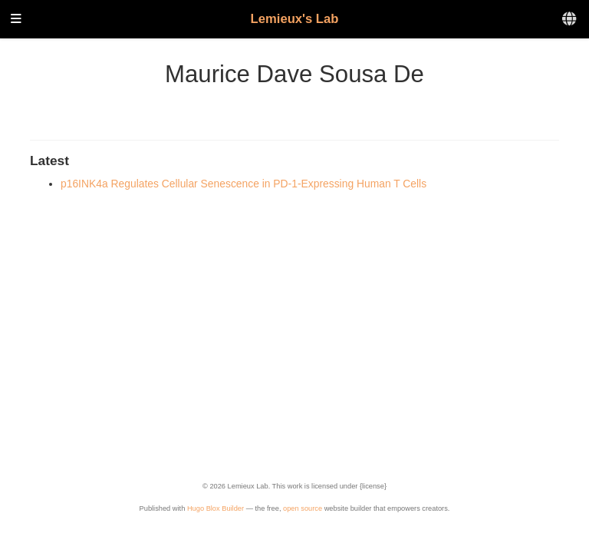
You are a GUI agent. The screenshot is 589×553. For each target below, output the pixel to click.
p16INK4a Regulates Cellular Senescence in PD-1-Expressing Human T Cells (243, 183)
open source (302, 508)
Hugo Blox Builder (215, 508)
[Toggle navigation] (16, 19)
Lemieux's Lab (295, 19)
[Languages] (570, 19)
